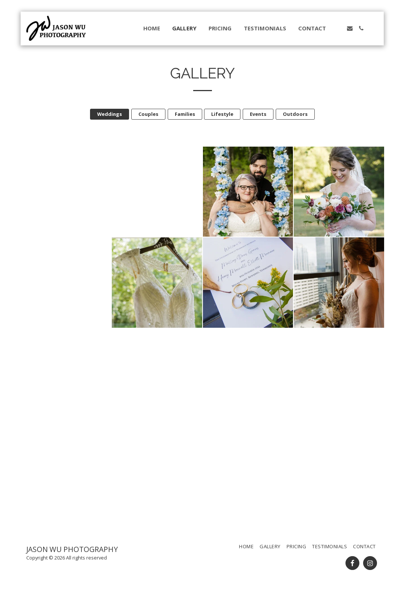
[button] (338, 28)
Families (185, 114)
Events (258, 114)
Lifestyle (222, 114)
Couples (148, 114)
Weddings (109, 114)
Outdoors (295, 114)
